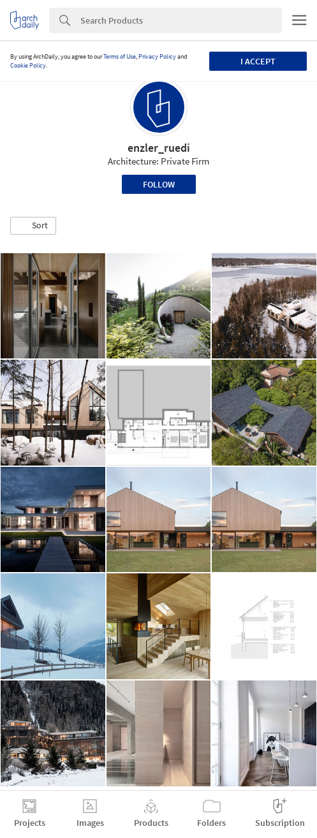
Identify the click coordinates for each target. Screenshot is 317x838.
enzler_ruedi (159, 147)
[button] (33, 226)
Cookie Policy (28, 65)
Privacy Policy (157, 56)
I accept (258, 61)
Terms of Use (119, 56)
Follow (159, 184)
